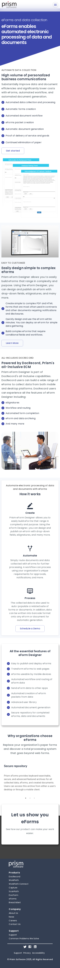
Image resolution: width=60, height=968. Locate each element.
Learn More (12, 343)
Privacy (27, 952)
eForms (12, 898)
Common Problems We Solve (24, 938)
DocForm (13, 895)
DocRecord (14, 876)
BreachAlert (15, 902)
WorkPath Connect (18, 883)
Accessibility (38, 952)
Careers (13, 920)
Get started (13, 151)
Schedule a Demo (30, 628)
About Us (13, 913)
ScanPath (14, 891)
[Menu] (55, 4)
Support (13, 934)
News (11, 916)
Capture (13, 887)
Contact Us (14, 924)
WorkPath (14, 880)
